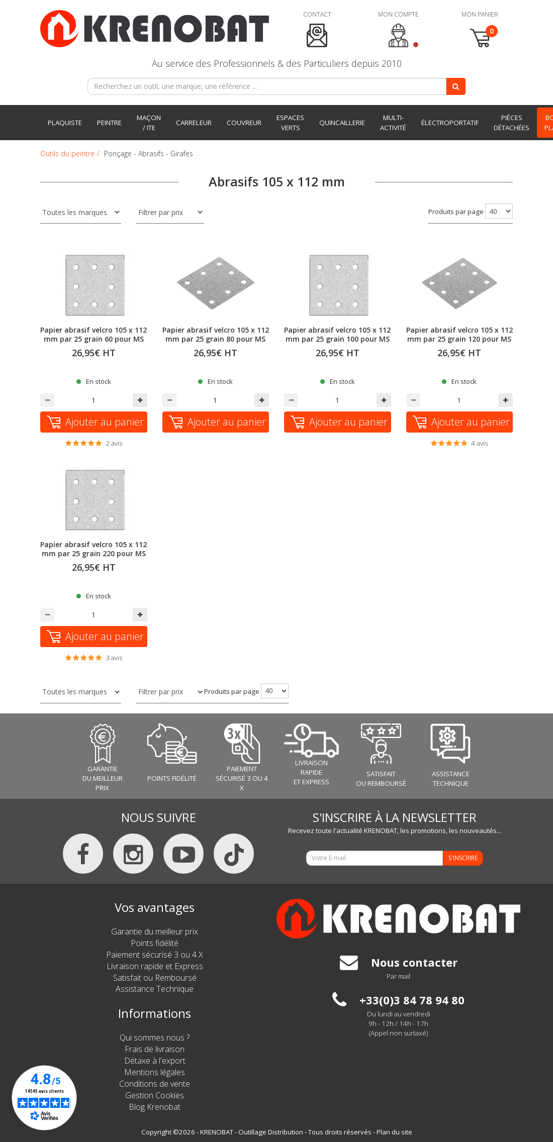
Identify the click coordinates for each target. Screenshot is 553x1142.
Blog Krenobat (154, 1106)
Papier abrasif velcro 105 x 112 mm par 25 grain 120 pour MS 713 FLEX (459, 339)
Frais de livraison (155, 1049)
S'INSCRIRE (463, 858)
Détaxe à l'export (155, 1060)
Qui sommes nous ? (155, 1037)
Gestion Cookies (154, 1095)
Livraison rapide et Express (155, 966)
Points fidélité (154, 943)
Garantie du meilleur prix (154, 931)
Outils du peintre (67, 153)
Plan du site (394, 1131)
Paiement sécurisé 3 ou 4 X (154, 954)
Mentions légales (154, 1072)
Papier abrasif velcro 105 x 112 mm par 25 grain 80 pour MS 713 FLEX (215, 339)
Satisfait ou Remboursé (155, 977)
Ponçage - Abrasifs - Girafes (148, 153)
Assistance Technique (155, 988)
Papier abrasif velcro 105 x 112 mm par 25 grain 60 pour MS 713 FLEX (93, 339)
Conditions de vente (154, 1083)
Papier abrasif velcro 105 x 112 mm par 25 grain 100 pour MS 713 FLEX (337, 339)
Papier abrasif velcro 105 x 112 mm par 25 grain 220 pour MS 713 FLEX (93, 553)
